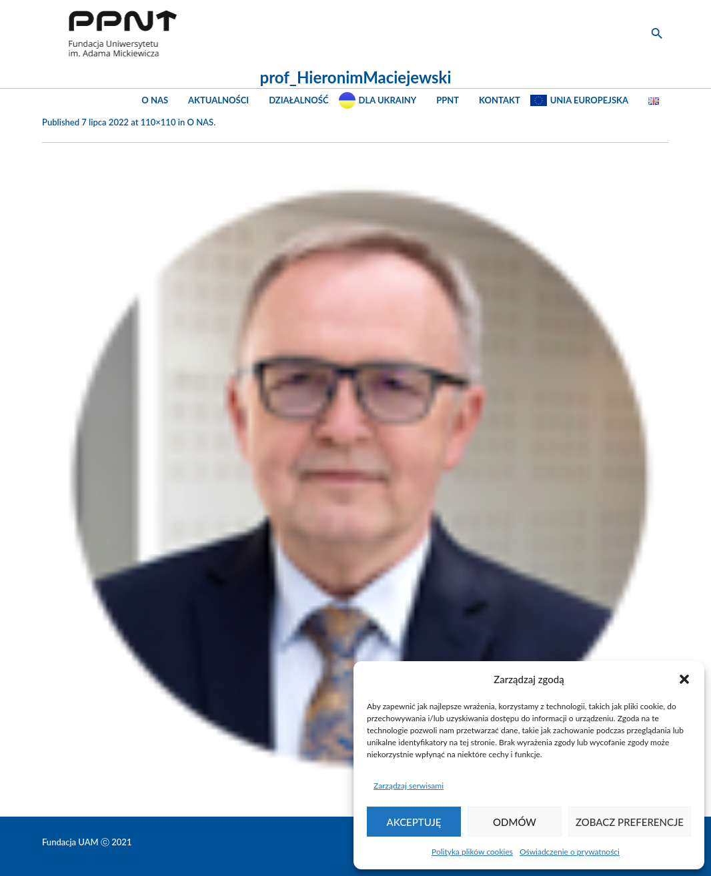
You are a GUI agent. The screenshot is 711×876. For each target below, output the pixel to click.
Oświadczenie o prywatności (570, 852)
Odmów (514, 822)
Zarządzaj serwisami (409, 786)
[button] (684, 679)
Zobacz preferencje (630, 822)
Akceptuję (414, 822)
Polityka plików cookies (472, 852)
